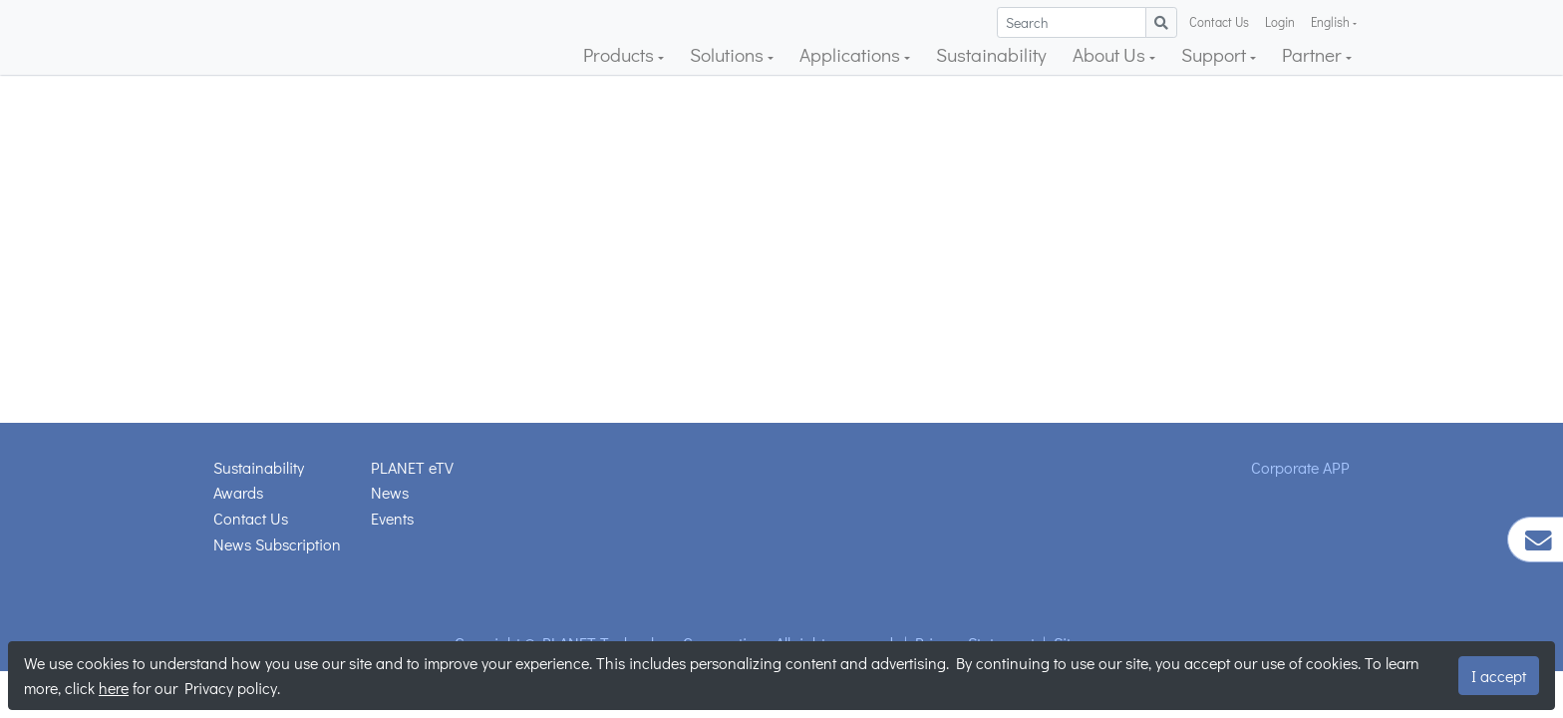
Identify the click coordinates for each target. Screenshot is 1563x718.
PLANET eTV (412, 467)
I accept (1498, 675)
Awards (238, 492)
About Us (1111, 54)
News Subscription (277, 544)
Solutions (729, 54)
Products (620, 54)
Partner (1314, 54)
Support (1215, 54)
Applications (851, 54)
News (390, 492)
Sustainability (991, 54)
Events (392, 518)
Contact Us (1219, 22)
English (1332, 22)
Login (1280, 22)
